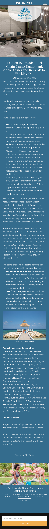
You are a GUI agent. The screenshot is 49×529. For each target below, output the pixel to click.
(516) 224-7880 (24, 2)
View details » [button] (24, 500)
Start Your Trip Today (24, 455)
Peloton (21, 245)
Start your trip (24, 523)
